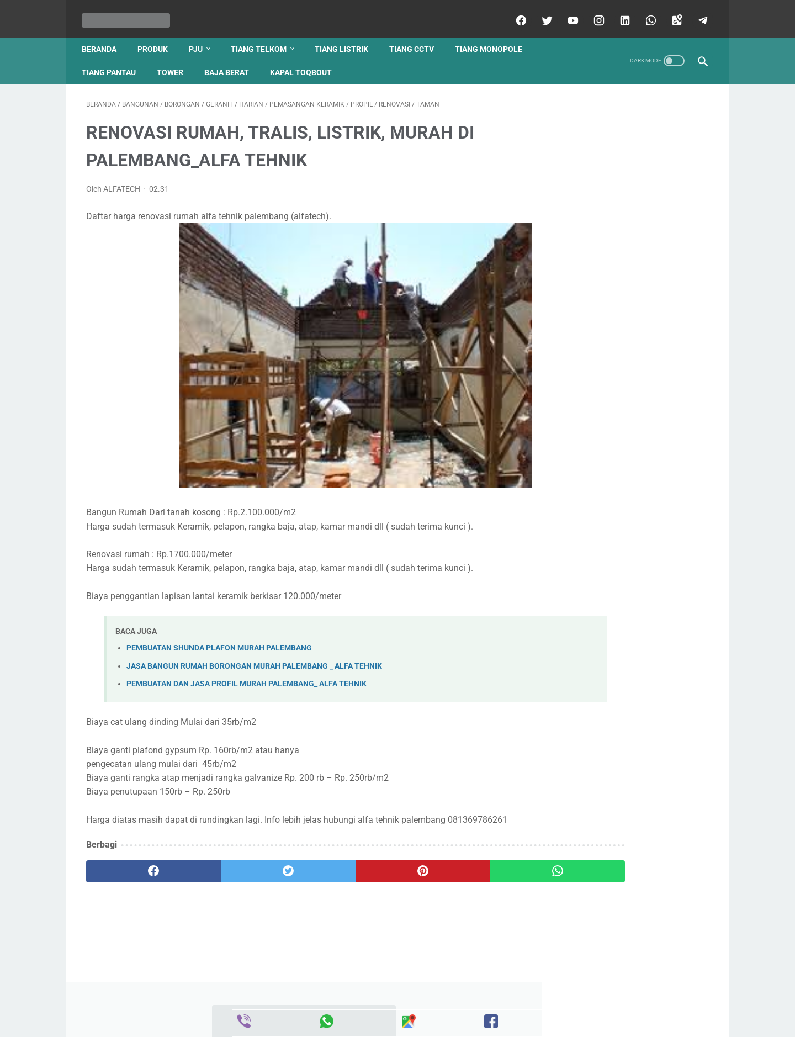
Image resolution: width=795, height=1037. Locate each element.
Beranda (103, 38)
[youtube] (567, 13)
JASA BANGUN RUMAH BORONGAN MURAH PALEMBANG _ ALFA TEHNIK (254, 659)
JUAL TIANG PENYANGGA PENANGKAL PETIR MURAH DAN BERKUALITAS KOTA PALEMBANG (620, 220)
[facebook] (515, 13)
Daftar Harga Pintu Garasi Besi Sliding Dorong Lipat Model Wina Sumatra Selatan (616, 302)
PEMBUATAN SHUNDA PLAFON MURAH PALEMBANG (219, 642)
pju (200, 38)
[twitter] (541, 13)
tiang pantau (113, 61)
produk (157, 38)
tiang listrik (346, 38)
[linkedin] (619, 13)
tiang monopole (493, 38)
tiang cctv (416, 38)
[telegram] (697, 13)
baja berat (231, 61)
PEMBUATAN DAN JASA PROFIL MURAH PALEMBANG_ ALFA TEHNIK (246, 677)
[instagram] (593, 13)
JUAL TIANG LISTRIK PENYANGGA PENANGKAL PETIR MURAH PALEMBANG (621, 523)
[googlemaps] (671, 13)
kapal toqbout (305, 61)
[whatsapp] (645, 13)
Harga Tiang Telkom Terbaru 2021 (620, 797)
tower (174, 61)
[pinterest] (347, 879)
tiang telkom (263, 38)
